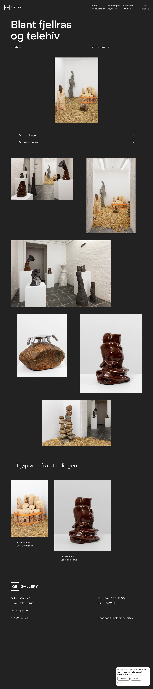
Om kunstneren (76, 142)
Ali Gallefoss (16, 47)
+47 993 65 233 (20, 618)
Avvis (136, 678)
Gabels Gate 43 (20, 598)
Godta (123, 678)
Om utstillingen (76, 135)
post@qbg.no (19, 610)
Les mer (120, 683)
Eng (147, 9)
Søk (144, 5)
